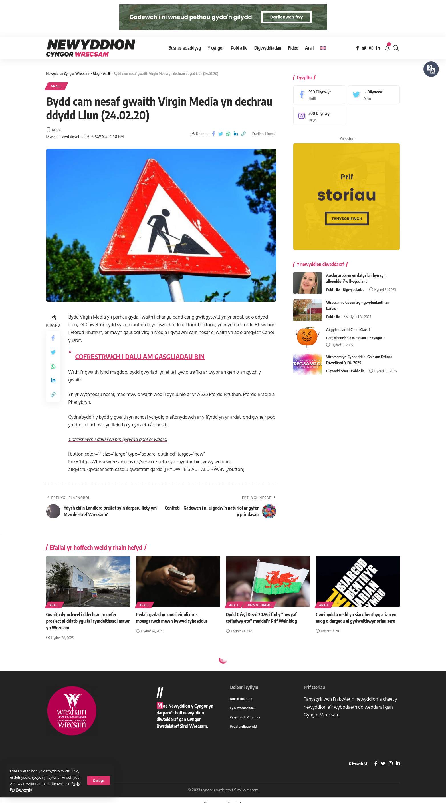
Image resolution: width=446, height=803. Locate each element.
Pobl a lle (333, 285)
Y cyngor (375, 333)
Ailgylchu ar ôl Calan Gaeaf (348, 325)
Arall (56, 86)
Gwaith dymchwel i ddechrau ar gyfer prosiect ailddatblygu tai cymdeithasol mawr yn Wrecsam (88, 621)
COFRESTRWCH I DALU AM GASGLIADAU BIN (140, 356)
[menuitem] (323, 48)
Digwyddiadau (354, 285)
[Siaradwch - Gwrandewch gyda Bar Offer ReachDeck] (431, 69)
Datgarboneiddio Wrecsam (346, 333)
